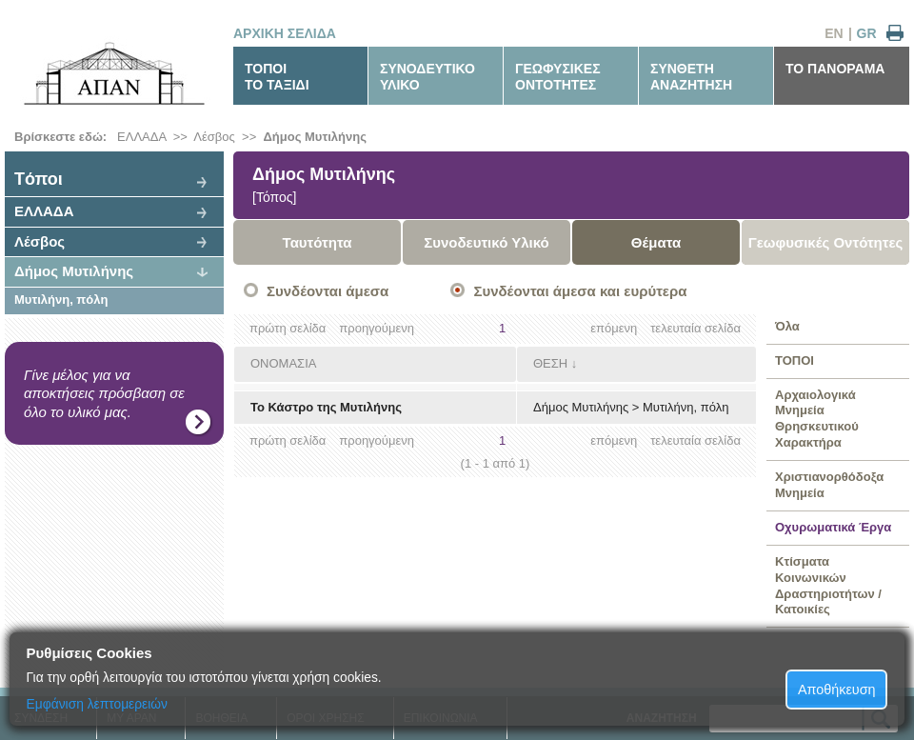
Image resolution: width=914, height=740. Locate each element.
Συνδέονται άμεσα (327, 291)
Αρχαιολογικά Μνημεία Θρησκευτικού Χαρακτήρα (817, 419)
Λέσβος (213, 137)
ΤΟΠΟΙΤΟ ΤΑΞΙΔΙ (277, 76)
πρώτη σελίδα (287, 328)
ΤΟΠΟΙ (794, 360)
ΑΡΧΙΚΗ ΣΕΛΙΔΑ (284, 33)
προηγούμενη (376, 328)
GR (867, 33)
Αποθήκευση (837, 689)
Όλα (787, 326)
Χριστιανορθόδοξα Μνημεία (829, 485)
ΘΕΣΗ (550, 363)
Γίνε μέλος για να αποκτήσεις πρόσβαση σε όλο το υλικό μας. (104, 393)
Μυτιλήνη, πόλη (61, 299)
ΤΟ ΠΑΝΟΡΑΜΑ (834, 68)
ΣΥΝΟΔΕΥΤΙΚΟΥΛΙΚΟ (427, 76)
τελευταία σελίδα (695, 328)
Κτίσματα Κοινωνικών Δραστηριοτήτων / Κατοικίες (828, 585)
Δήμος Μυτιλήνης (314, 137)
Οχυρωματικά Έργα (833, 527)
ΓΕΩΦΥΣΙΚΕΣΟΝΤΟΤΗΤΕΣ (558, 76)
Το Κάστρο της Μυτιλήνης (326, 407)
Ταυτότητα (317, 242)
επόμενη (613, 328)
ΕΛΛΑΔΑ (141, 137)
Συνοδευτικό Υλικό (486, 242)
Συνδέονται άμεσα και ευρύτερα (579, 291)
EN (834, 33)
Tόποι (38, 179)
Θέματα (656, 242)
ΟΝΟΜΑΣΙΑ (283, 363)
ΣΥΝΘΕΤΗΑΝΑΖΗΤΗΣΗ (691, 76)
